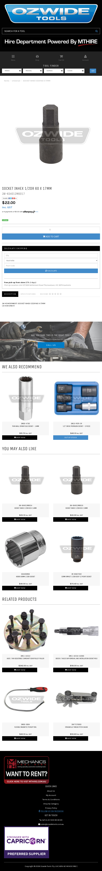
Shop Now (19, 437)
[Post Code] (51, 265)
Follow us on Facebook (51, 811)
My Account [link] (51, 795)
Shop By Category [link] (51, 804)
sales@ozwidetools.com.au (51, 824)
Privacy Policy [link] (51, 808)
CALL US (51, 345)
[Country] (51, 260)
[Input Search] (47, 31)
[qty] (51, 230)
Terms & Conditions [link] (51, 799)
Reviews (51, 294)
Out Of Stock (70, 437)
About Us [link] (51, 791)
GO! (92, 71)
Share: (10, 198)
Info (36, 212)
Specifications (28, 294)
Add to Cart (51, 236)
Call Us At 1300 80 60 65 (51, 820)
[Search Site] (96, 31)
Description (10, 294)
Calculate (51, 271)
